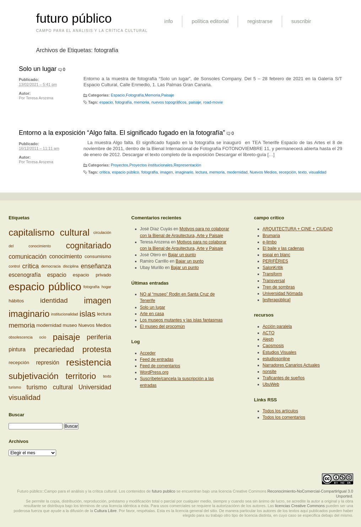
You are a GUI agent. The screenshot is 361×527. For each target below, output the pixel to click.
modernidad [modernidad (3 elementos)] (48, 325)
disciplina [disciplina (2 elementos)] (71, 266)
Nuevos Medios (263, 172)
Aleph (268, 339)
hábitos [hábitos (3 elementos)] (16, 300)
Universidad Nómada (283, 293)
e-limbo (270, 242)
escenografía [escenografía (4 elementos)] (25, 275)
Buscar (16, 414)
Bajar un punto (182, 254)
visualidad (317, 172)
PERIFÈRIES (275, 261)
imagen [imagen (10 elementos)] (97, 300)
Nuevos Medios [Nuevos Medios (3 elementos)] (94, 325)
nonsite (269, 371)
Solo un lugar (37, 68)
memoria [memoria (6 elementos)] (22, 325)
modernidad (237, 172)
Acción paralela (277, 326)
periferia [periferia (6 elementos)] (99, 337)
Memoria (152, 95)
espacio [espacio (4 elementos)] (56, 275)
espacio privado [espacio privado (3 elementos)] (92, 275)
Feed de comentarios (160, 365)
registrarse (260, 21)
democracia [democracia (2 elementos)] (51, 266)
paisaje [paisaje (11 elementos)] (66, 337)
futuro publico (163, 491)
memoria (141, 102)
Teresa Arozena (39, 98)
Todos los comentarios (284, 417)
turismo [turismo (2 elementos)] (15, 387)
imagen (166, 172)
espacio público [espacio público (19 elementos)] (45, 286)
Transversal (274, 280)
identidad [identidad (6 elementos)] (54, 300)
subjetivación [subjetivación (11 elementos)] (34, 376)
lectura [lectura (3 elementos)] (104, 313)
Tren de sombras (279, 287)
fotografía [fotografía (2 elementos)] (91, 287)
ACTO (268, 332)
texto (302, 172)
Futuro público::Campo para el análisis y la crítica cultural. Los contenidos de (84, 491)
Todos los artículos (280, 410)
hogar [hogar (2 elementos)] (106, 287)
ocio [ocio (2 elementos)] (42, 337)
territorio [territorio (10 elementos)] (80, 376)
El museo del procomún (162, 326)
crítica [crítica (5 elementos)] (30, 266)
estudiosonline (276, 358)
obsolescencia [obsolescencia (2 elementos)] (21, 337)
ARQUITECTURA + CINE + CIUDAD (298, 228)
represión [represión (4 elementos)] (47, 362)
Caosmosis (273, 345)
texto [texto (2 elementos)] (107, 376)
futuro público (74, 18)
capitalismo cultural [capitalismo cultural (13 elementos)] (49, 232)
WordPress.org (154, 372)
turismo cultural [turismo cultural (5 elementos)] (50, 387)
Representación (187, 165)
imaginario (184, 172)
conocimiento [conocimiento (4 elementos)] (65, 257)
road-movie (213, 102)
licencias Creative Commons (300, 506)
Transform (272, 273)
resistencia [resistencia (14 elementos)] (88, 362)
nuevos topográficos (169, 102)
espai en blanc (276, 254)
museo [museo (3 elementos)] (70, 325)
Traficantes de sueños (284, 377)
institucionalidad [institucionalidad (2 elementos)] (64, 314)
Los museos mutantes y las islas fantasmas (181, 320)
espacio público (125, 172)
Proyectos (119, 165)
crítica (104, 172)
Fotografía (135, 95)
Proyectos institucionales (151, 165)
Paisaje (167, 95)
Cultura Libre (105, 511)
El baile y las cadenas (283, 248)
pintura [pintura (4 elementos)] (17, 349)
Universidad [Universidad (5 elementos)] (95, 387)
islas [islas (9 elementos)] (88, 313)
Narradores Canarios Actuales (291, 365)
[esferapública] (277, 299)
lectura (201, 172)
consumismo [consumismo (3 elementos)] (98, 256)
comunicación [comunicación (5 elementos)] (28, 256)
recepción (287, 172)
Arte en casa (152, 313)
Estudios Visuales (279, 352)
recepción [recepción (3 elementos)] (19, 362)
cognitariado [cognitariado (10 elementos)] (89, 245)
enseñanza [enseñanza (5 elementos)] (96, 266)
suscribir (301, 21)
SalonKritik (273, 267)
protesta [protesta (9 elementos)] (96, 349)
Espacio (118, 95)
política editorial (210, 21)
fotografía (123, 102)
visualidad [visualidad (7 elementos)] (25, 397)
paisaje (195, 102)
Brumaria (271, 235)
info (168, 21)
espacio (106, 102)
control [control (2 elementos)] (14, 266)
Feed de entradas (157, 359)
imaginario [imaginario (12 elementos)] (29, 314)
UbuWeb (271, 384)
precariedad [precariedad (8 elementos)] (54, 349)
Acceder (148, 353)
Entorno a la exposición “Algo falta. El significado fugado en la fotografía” (122, 132)
